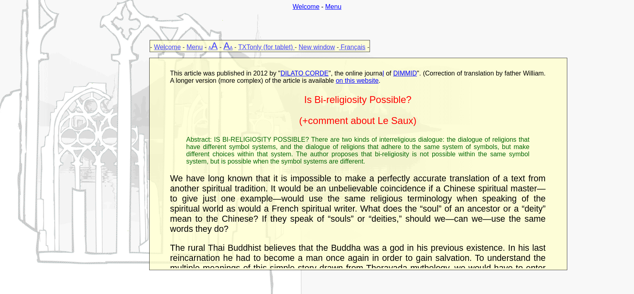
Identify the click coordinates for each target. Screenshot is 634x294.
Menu (333, 6)
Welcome (306, 6)
